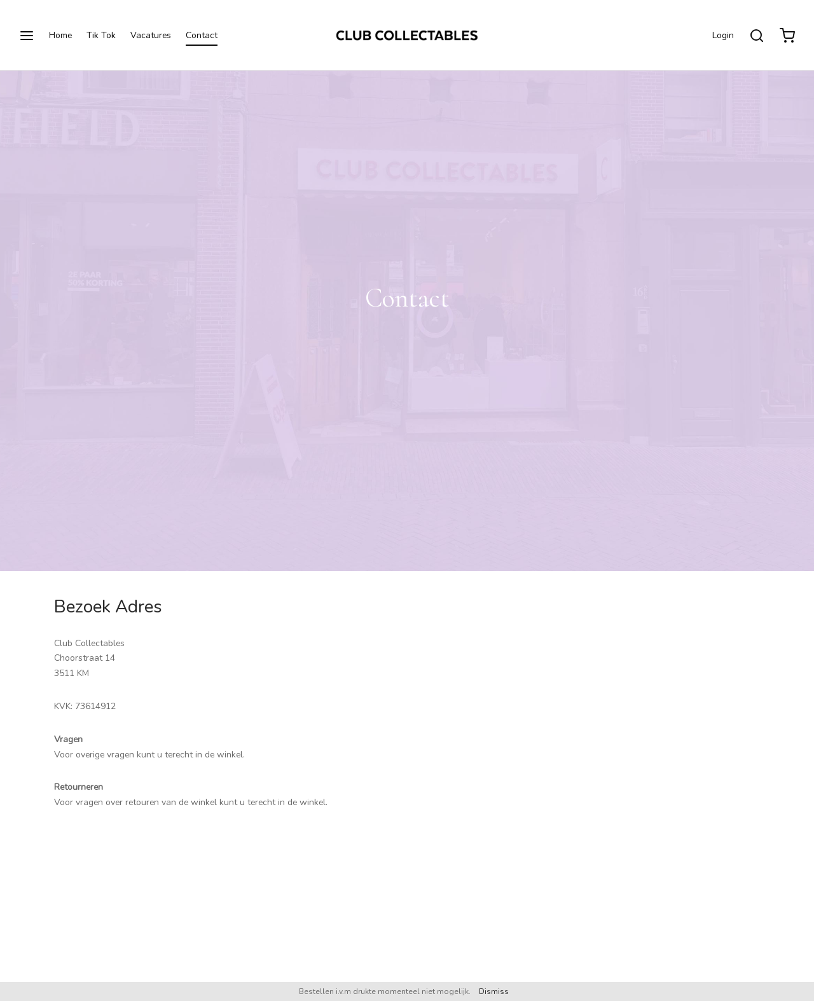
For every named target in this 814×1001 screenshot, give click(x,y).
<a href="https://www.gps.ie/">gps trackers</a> (588, 787)
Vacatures (150, 35)
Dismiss (494, 991)
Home (60, 35)
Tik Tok (101, 35)
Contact (201, 35)
